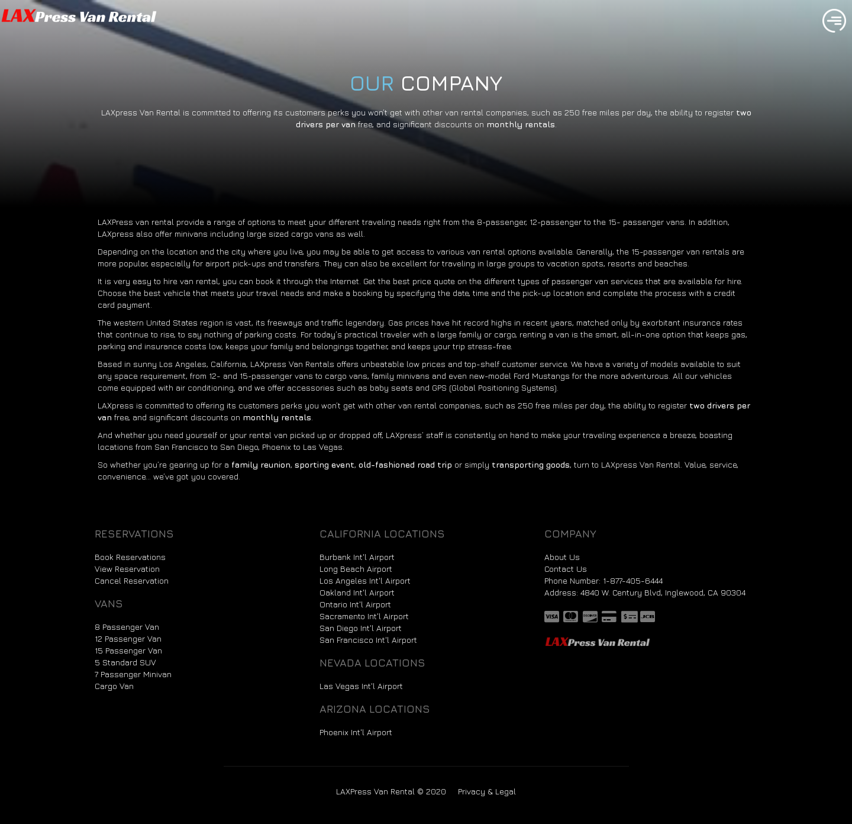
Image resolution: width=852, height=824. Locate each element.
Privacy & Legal (487, 791)
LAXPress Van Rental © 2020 (391, 791)
